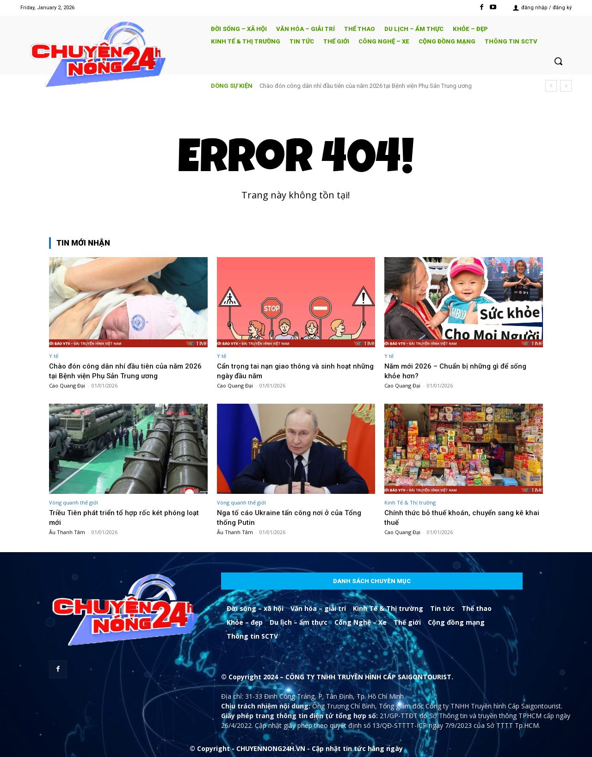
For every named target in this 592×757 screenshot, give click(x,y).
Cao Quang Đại (67, 385)
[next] (566, 86)
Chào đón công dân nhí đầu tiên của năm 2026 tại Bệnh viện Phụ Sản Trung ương (119, 370)
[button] (558, 61)
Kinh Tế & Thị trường (410, 502)
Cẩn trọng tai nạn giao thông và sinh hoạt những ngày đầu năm (342, 85)
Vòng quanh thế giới (73, 502)
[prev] (551, 86)
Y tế (53, 355)
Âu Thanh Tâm (67, 532)
